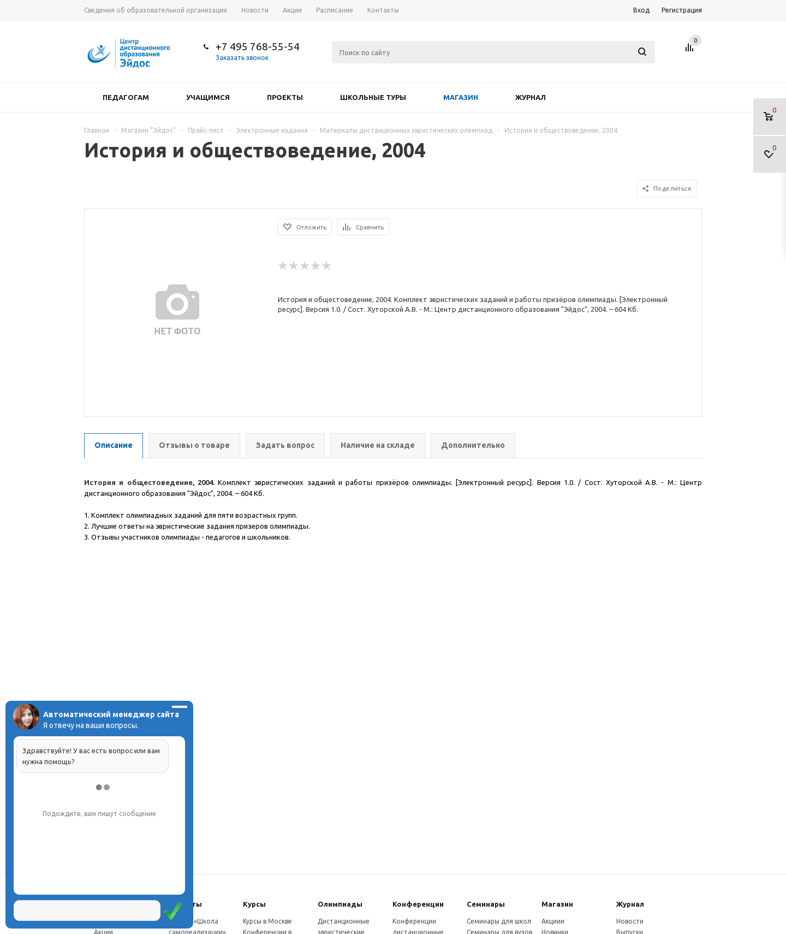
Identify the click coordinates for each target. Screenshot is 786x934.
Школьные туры (373, 97)
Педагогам (126, 97)
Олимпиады (340, 904)
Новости (630, 921)
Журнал (530, 97)
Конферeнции (418, 904)
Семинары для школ (499, 921)
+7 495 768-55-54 (258, 46)
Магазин (460, 97)
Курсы (254, 904)
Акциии (552, 921)
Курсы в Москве (267, 921)
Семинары (486, 904)
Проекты (285, 97)
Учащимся (208, 97)
